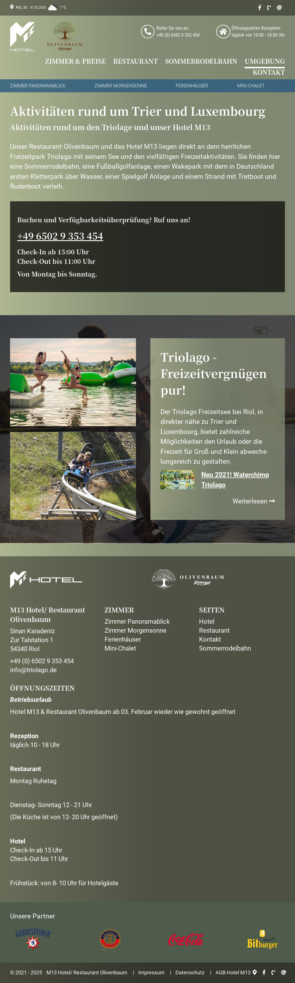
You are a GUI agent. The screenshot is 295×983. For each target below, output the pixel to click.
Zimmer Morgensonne (120, 86)
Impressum (151, 972)
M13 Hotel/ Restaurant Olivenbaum (86, 972)
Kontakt (269, 72)
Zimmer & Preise (75, 61)
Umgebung (265, 61)
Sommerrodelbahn (201, 61)
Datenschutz (190, 972)
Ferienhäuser (192, 86)
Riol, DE (21, 7)
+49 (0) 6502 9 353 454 (42, 661)
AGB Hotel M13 (233, 972)
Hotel (206, 621)
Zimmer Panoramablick (37, 86)
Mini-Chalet (251, 86)
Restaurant (135, 61)
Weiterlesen (253, 501)
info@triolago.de (33, 670)
